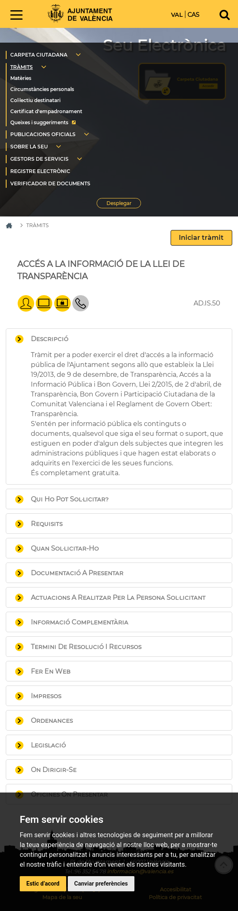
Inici (80, 13)
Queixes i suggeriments (39, 122)
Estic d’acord (43, 883)
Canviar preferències (101, 883)
